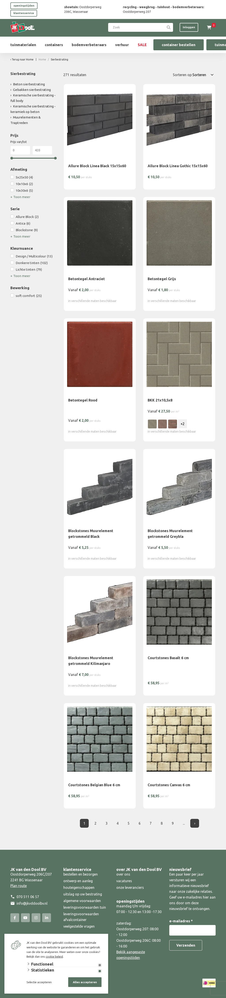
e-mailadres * (181, 921)
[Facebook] (14, 917)
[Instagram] (36, 917)
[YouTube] (25, 917)
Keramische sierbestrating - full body (33, 98)
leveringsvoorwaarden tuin (84, 907)
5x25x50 (24, 177)
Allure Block (27, 217)
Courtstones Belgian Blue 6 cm (94, 785)
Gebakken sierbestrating (32, 90)
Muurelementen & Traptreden (25, 120)
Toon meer (21, 197)
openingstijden (23, 5)
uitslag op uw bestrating (82, 894)
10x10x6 (24, 184)
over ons (123, 874)
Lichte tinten (29, 269)
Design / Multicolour (34, 256)
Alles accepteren (85, 982)
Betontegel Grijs (162, 279)
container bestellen (178, 45)
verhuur (122, 45)
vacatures (124, 881)
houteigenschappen (78, 887)
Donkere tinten (32, 263)
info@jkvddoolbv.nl (32, 903)
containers (54, 45)
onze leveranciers (130, 887)
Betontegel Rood (82, 400)
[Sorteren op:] (204, 74)
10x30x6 (24, 190)
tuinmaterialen (23, 45)
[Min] (20, 150)
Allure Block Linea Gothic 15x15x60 (177, 166)
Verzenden (185, 945)
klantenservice (23, 13)
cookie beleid (54, 956)
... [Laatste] (184, 823)
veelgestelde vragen (79, 926)
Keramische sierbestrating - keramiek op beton (33, 109)
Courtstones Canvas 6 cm (169, 785)
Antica (23, 223)
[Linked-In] (46, 917)
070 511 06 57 (28, 897)
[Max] (42, 150)
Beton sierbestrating (29, 84)
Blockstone (27, 230)
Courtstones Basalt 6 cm (168, 658)
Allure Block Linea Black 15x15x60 (97, 166)
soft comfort (29, 296)
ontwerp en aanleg (78, 881)
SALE (142, 45)
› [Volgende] (194, 823)
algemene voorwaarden (82, 901)
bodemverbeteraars (89, 45)
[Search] (168, 27)
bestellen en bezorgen (80, 874)
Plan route (18, 886)
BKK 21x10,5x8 (160, 400)
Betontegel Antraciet (86, 279)
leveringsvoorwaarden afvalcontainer (81, 917)
